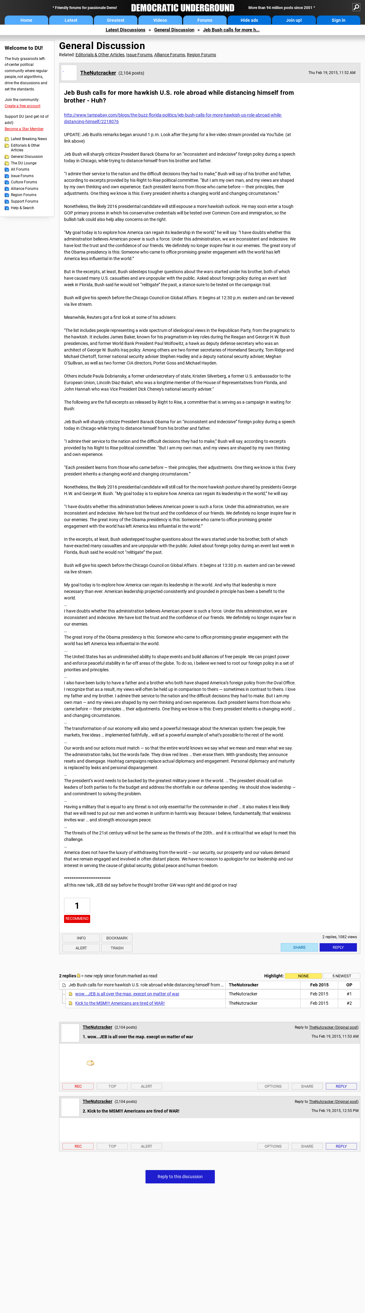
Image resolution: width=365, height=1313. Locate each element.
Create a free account (22, 106)
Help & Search (22, 208)
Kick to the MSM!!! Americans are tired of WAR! (120, 1003)
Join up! (294, 20)
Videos (160, 20)
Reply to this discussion (180, 1176)
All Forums (20, 169)
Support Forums (24, 201)
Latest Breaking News (29, 139)
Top (112, 1086)
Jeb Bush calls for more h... (231, 30)
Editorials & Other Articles (25, 148)
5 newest (341, 976)
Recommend (77, 918)
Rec (78, 1086)
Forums (204, 20)
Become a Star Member (24, 129)
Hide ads (249, 20)
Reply (338, 947)
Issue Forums (22, 176)
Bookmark (117, 938)
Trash (117, 948)
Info (81, 938)
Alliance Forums (24, 188)
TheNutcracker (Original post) (333, 1027)
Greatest (115, 20)
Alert (81, 948)
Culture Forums (24, 182)
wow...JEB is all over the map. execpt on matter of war (127, 993)
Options (273, 1086)
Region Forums (23, 195)
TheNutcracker (98, 73)
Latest (71, 20)
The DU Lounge (23, 163)
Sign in (338, 20)
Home (26, 20)
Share (299, 947)
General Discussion (174, 30)
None (303, 976)
